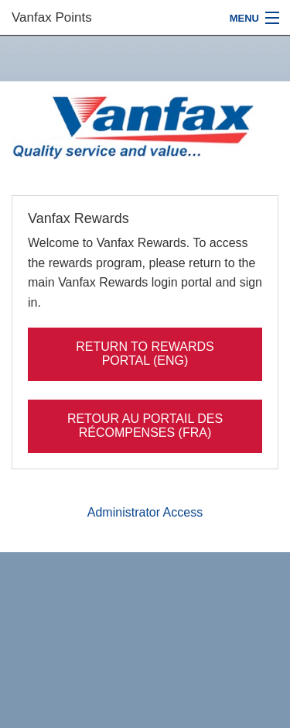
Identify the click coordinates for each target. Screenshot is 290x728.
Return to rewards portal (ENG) (144, 353)
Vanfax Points (52, 17)
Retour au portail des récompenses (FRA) (145, 425)
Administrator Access (145, 512)
